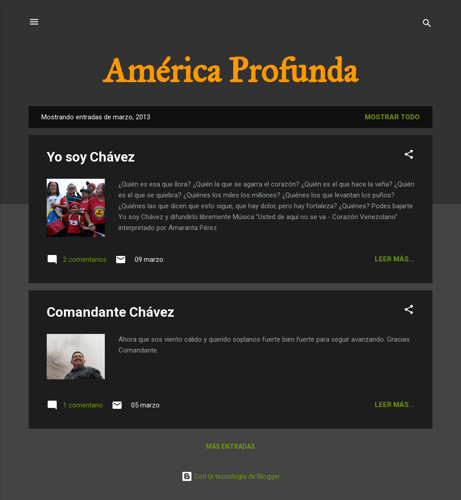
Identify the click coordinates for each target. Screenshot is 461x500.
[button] (408, 156)
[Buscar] (427, 25)
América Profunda (230, 71)
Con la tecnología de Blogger (230, 476)
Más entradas (230, 446)
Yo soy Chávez (91, 157)
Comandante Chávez (110, 312)
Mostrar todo (392, 117)
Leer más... (394, 259)
